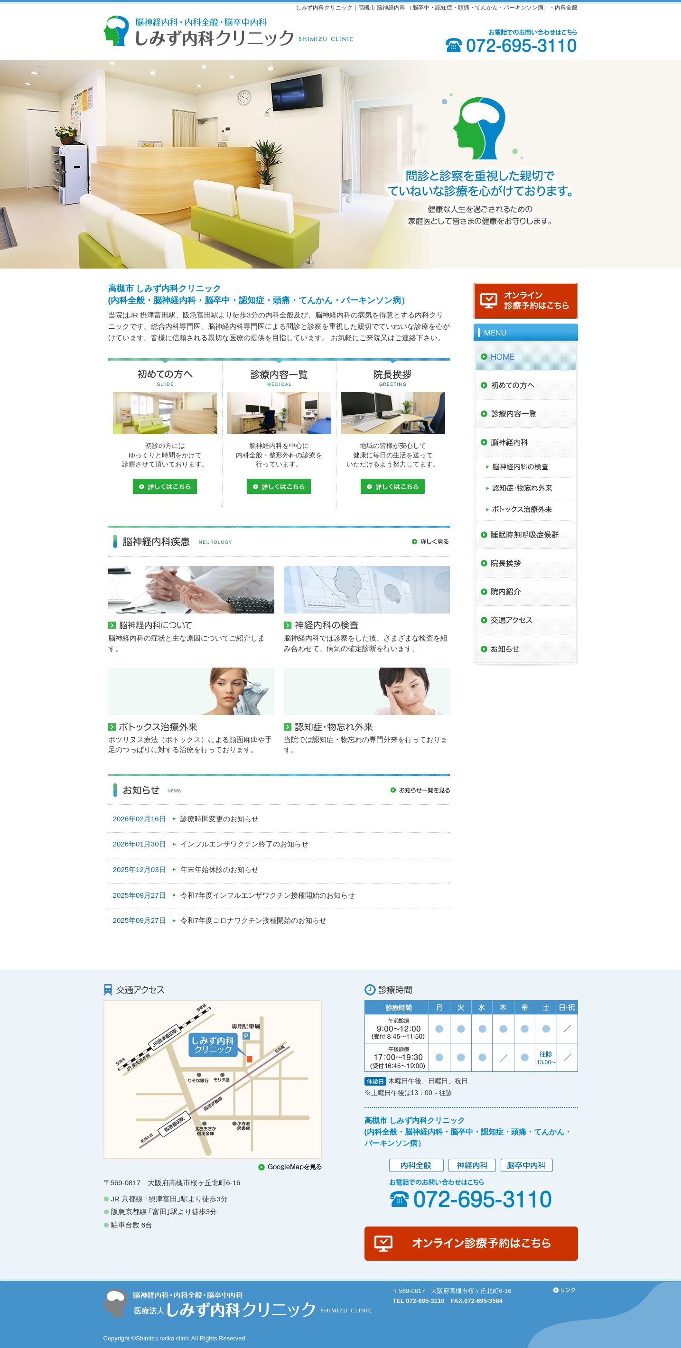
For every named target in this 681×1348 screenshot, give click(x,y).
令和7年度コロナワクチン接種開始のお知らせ (253, 920)
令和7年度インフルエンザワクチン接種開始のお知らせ (267, 895)
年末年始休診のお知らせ (219, 869)
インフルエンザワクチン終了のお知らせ (244, 844)
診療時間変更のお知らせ (219, 819)
